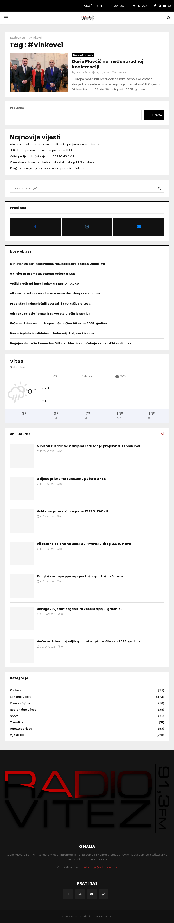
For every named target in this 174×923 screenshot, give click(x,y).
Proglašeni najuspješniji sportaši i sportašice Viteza (47, 168)
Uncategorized (21, 728)
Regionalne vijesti (83, 55)
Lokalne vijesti (21, 696)
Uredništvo (83, 72)
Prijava (140, 5)
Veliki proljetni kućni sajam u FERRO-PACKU (42, 156)
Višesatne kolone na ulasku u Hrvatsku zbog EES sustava (52, 162)
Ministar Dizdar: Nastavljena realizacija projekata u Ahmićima (54, 144)
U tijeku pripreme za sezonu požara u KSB (41, 150)
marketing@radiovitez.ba (99, 867)
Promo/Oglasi (20, 703)
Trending (17, 722)
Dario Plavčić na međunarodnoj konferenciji (107, 64)
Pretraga (17, 107)
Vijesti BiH (17, 735)
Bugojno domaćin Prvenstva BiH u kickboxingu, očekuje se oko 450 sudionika (70, 343)
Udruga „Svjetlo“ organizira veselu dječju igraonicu (50, 313)
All (162, 433)
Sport (14, 716)
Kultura (15, 690)
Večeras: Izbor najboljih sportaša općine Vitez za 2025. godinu (58, 323)
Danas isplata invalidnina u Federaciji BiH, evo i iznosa (52, 333)
